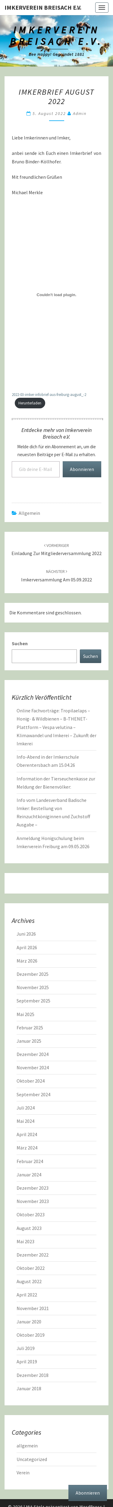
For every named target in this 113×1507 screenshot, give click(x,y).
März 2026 (27, 961)
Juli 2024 (26, 1108)
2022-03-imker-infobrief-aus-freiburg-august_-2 (49, 394)
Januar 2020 (29, 1322)
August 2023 (29, 1228)
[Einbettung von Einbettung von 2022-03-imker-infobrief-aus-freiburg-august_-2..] (56, 294)
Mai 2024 (25, 1121)
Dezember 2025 (33, 974)
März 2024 (27, 1148)
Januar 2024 (29, 1175)
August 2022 (29, 1281)
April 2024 (27, 1134)
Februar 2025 (30, 1028)
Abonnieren (82, 469)
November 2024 (33, 1067)
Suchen (20, 643)
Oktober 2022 (31, 1268)
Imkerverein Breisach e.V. (43, 7)
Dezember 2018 (33, 1375)
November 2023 (33, 1201)
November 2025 (33, 987)
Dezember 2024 (33, 1054)
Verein (23, 1472)
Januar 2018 (29, 1388)
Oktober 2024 (31, 1081)
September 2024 (33, 1094)
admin (79, 113)
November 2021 (33, 1308)
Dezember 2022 (33, 1255)
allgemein (29, 513)
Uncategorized (32, 1459)
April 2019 (27, 1361)
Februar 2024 (30, 1161)
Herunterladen (29, 402)
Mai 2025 (25, 1014)
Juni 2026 (26, 934)
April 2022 (27, 1295)
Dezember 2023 (33, 1188)
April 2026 (27, 947)
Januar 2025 (29, 1041)
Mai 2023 (25, 1241)
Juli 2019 (26, 1348)
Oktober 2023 (31, 1214)
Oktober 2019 (31, 1335)
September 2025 (33, 1001)
